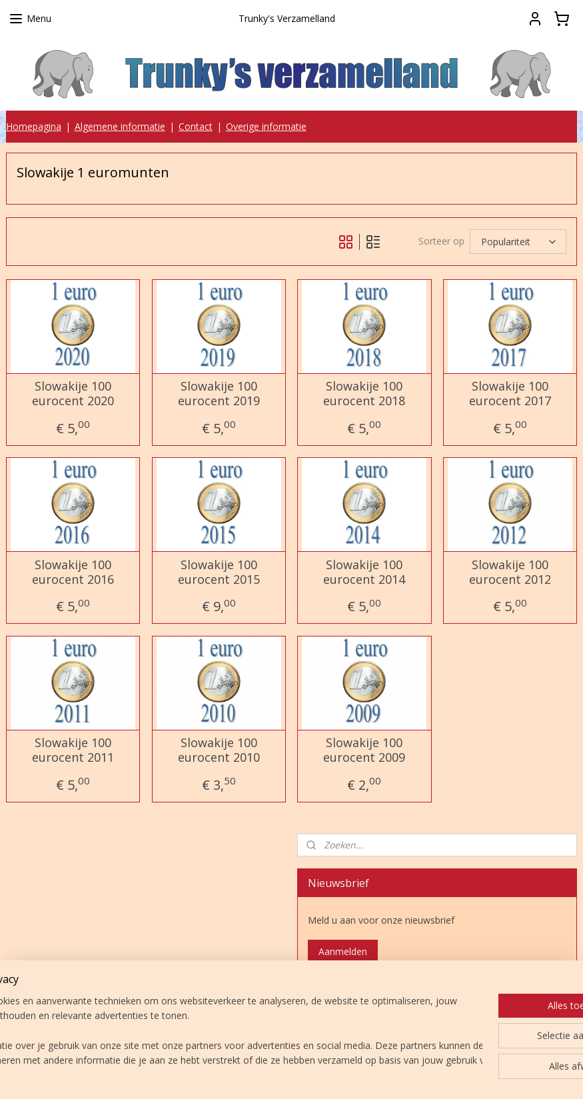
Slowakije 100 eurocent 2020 (73, 393)
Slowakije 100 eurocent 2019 (219, 393)
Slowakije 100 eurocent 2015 (219, 572)
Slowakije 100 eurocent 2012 (510, 572)
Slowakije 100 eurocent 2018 (364, 393)
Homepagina (33, 126)
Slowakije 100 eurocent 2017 (510, 393)
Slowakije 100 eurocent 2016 (73, 572)
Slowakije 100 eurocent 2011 (73, 750)
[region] (203, 1031)
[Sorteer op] (518, 241)
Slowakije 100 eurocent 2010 (219, 750)
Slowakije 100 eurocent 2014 (364, 572)
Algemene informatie (120, 126)
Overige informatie (266, 126)
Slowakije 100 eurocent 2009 (364, 750)
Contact (196, 126)
